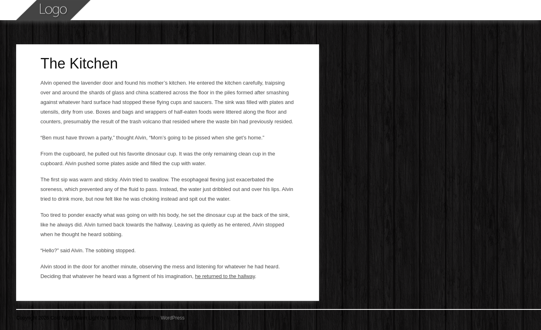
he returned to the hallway (225, 276)
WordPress (172, 318)
